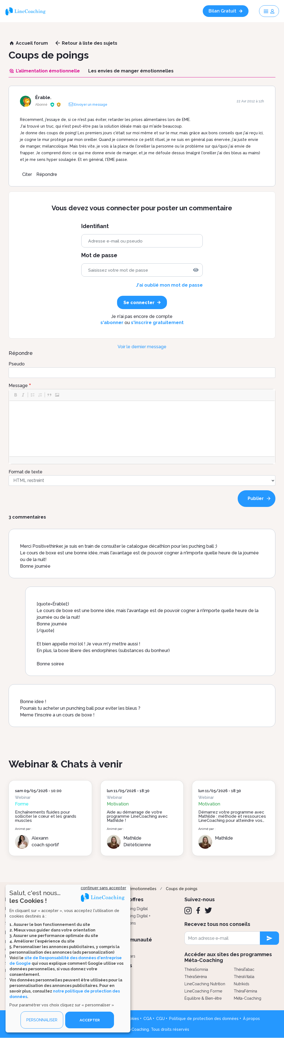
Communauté (135, 940)
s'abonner (111, 322)
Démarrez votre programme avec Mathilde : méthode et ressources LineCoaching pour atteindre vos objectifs (232, 818)
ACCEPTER (89, 1020)
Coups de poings (181, 889)
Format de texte (25, 471)
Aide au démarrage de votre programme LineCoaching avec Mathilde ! (137, 816)
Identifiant (95, 226)
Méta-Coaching (247, 998)
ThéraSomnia (196, 969)
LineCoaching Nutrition (204, 984)
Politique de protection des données (204, 1018)
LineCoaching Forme (203, 991)
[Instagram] (188, 910)
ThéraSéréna (195, 976)
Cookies (131, 1018)
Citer (27, 174)
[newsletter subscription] (269, 938)
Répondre (46, 174)
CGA (147, 1018)
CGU (160, 1018)
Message (18, 385)
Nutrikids (241, 984)
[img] (196, 269)
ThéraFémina (245, 991)
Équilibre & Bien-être (203, 998)
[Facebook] (198, 910)
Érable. (43, 97)
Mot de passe (99, 255)
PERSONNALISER (41, 1020)
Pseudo (17, 364)
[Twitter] (208, 910)
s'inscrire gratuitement (157, 322)
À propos (251, 1018)
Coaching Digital (133, 908)
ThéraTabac (244, 969)
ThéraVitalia (244, 976)
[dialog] (68, 958)
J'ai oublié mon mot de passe (169, 285)
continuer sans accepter (103, 888)
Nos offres (130, 899)
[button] (15, 394)
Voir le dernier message (142, 346)
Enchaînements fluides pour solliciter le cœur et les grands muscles (45, 816)
